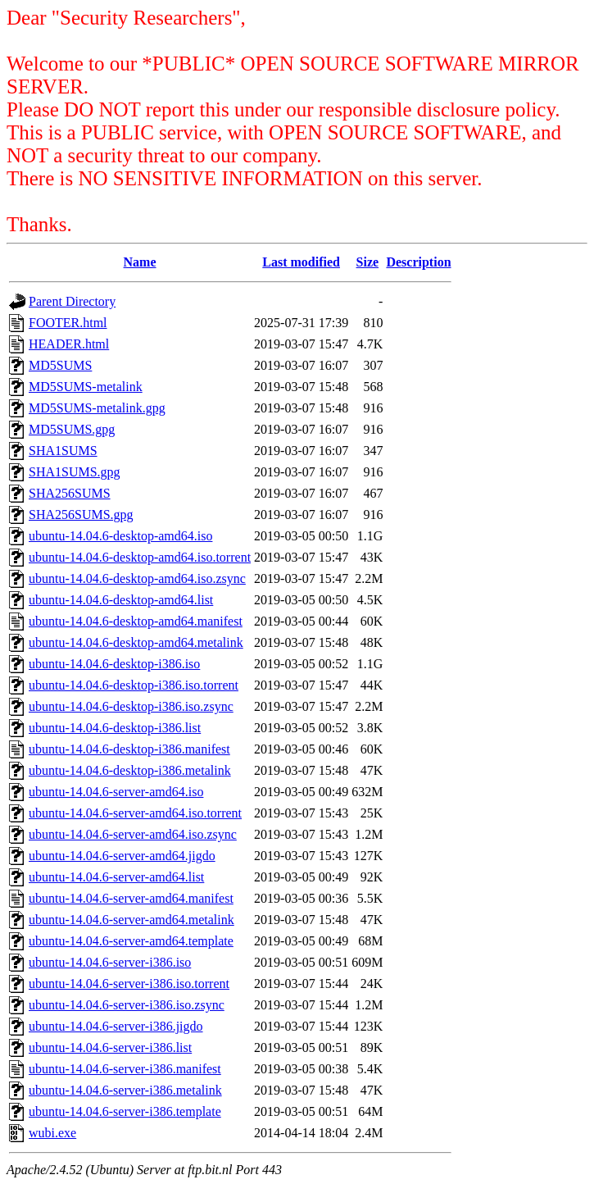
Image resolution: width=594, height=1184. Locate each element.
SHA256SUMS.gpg (81, 514)
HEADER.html (69, 344)
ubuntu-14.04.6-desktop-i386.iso (114, 664)
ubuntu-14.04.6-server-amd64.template (131, 941)
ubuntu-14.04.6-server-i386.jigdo (116, 1026)
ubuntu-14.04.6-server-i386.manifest (125, 1069)
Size (367, 262)
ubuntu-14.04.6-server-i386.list (110, 1047)
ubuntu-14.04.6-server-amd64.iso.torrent (135, 813)
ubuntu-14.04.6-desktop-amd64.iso (120, 536)
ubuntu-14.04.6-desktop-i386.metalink (130, 770)
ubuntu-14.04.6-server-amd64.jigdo (122, 856)
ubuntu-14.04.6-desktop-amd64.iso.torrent (140, 557)
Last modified (301, 262)
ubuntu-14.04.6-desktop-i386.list (115, 728)
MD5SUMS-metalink (86, 387)
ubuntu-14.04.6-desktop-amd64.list (121, 600)
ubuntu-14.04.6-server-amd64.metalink (131, 920)
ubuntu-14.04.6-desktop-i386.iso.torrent (133, 685)
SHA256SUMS (70, 493)
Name (140, 262)
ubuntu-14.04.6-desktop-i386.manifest (129, 749)
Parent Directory (72, 301)
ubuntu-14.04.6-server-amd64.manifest (131, 898)
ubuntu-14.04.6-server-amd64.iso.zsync (133, 834)
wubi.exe (52, 1133)
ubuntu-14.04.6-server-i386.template (125, 1111)
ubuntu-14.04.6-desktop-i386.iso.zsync (131, 706)
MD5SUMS (60, 365)
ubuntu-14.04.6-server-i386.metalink (125, 1090)
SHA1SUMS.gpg (74, 472)
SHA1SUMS (63, 451)
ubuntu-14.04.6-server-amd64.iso (116, 792)
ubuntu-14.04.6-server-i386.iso (110, 962)
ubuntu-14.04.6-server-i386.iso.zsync (126, 1005)
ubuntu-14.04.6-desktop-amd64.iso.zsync (137, 578)
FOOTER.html (68, 323)
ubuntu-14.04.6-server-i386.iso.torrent (129, 983)
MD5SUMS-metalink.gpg (97, 408)
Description (418, 262)
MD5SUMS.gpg (72, 429)
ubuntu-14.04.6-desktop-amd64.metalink (136, 642)
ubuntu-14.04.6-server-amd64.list (116, 877)
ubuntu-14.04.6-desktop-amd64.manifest (136, 621)
